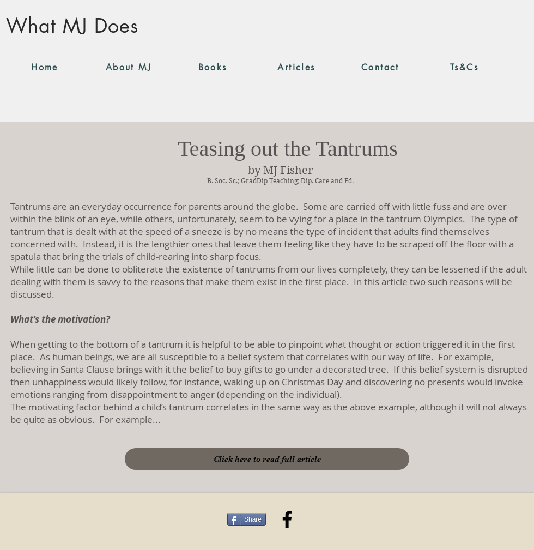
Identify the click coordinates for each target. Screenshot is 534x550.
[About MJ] (128, 67)
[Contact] (380, 67)
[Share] (246, 519)
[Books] (212, 67)
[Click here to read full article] (267, 459)
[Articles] (296, 67)
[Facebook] (287, 519)
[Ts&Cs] (464, 67)
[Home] (44, 67)
